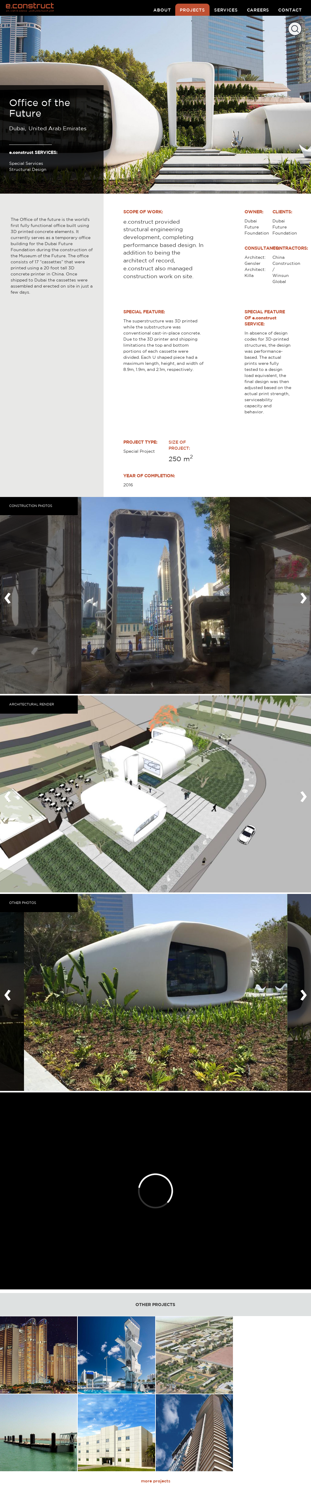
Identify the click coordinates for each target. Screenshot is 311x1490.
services (226, 10)
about (162, 10)
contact (290, 10)
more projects (155, 1480)
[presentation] (7, 595)
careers (258, 10)
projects (192, 10)
